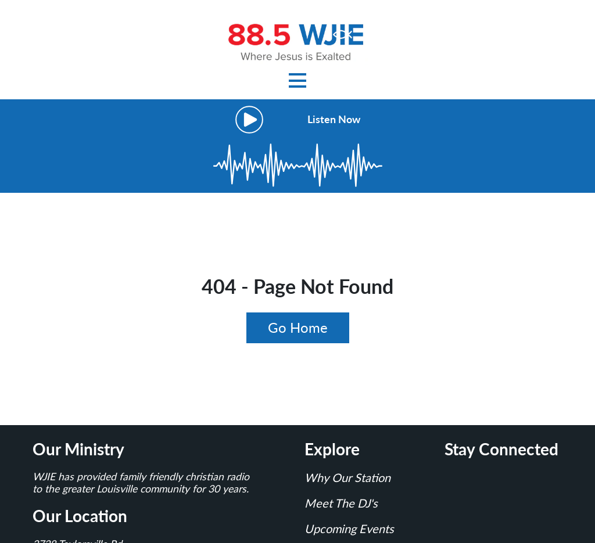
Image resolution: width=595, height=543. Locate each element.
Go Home (298, 327)
